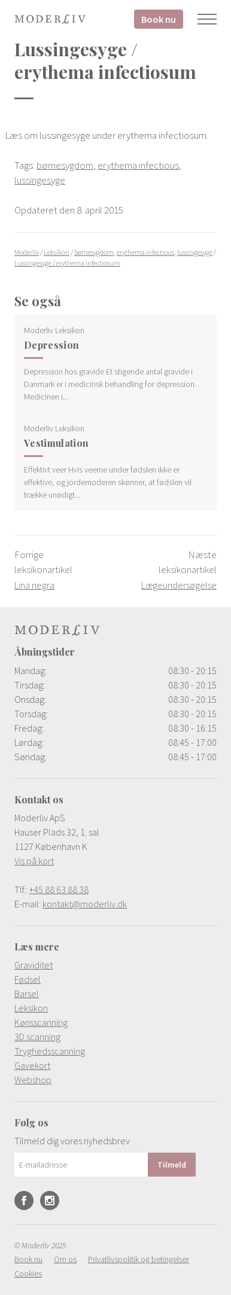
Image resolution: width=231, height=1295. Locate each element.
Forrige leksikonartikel (43, 569)
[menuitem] (115, 965)
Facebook (24, 1200)
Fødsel (27, 979)
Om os (65, 1259)
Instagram (49, 1200)
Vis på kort (34, 861)
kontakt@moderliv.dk (84, 904)
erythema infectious (138, 165)
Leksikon (31, 1008)
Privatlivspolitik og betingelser (138, 1259)
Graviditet (33, 965)
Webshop (32, 1080)
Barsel (26, 994)
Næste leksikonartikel (179, 569)
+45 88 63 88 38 (59, 889)
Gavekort (32, 1065)
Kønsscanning (41, 1022)
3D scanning (37, 1037)
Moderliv (50, 19)
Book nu (158, 19)
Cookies (28, 1273)
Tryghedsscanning (49, 1051)
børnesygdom (65, 165)
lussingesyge (39, 180)
